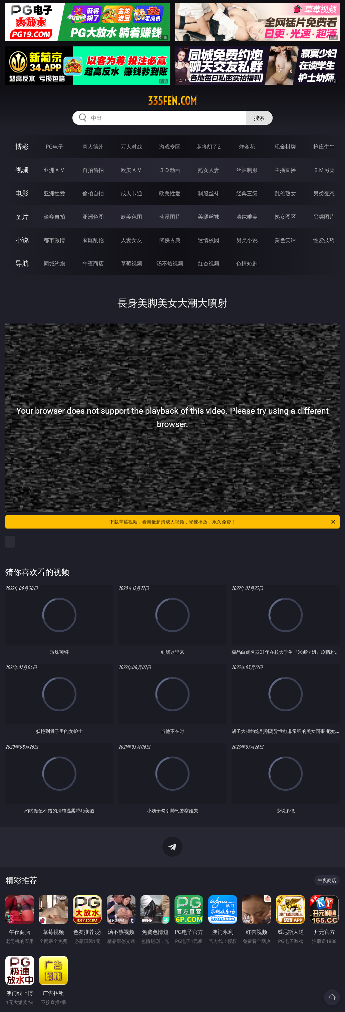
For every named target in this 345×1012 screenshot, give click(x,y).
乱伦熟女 (285, 193)
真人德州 (93, 146)
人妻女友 (131, 240)
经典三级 (247, 193)
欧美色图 (131, 216)
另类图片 (324, 216)
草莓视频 (131, 263)
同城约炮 (54, 263)
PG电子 (54, 146)
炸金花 (247, 146)
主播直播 (285, 170)
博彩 (22, 146)
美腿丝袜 (208, 216)
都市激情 (54, 240)
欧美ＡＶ (131, 170)
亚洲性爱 (54, 193)
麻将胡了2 (208, 146)
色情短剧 (247, 263)
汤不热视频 (169, 263)
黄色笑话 (285, 240)
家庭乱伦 (93, 240)
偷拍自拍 (93, 193)
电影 (22, 193)
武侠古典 (170, 240)
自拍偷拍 (93, 170)
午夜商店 (93, 263)
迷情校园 (208, 240)
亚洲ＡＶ (54, 170)
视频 (22, 169)
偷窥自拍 (54, 216)
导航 (22, 263)
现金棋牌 (285, 146)
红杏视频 (208, 263)
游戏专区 (170, 146)
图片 (22, 216)
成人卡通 (131, 193)
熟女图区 (285, 216)
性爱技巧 (324, 240)
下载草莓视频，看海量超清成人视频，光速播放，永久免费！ (222, 522)
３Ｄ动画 (170, 170)
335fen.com (172, 101)
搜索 (259, 118)
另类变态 (324, 193)
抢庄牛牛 (324, 146)
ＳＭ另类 (324, 170)
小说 (22, 239)
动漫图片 (170, 216)
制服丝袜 (208, 193)
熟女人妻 (208, 170)
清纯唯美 (247, 216)
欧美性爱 (170, 193)
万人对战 (131, 146)
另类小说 (247, 240)
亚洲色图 (93, 216)
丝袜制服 (247, 170)
